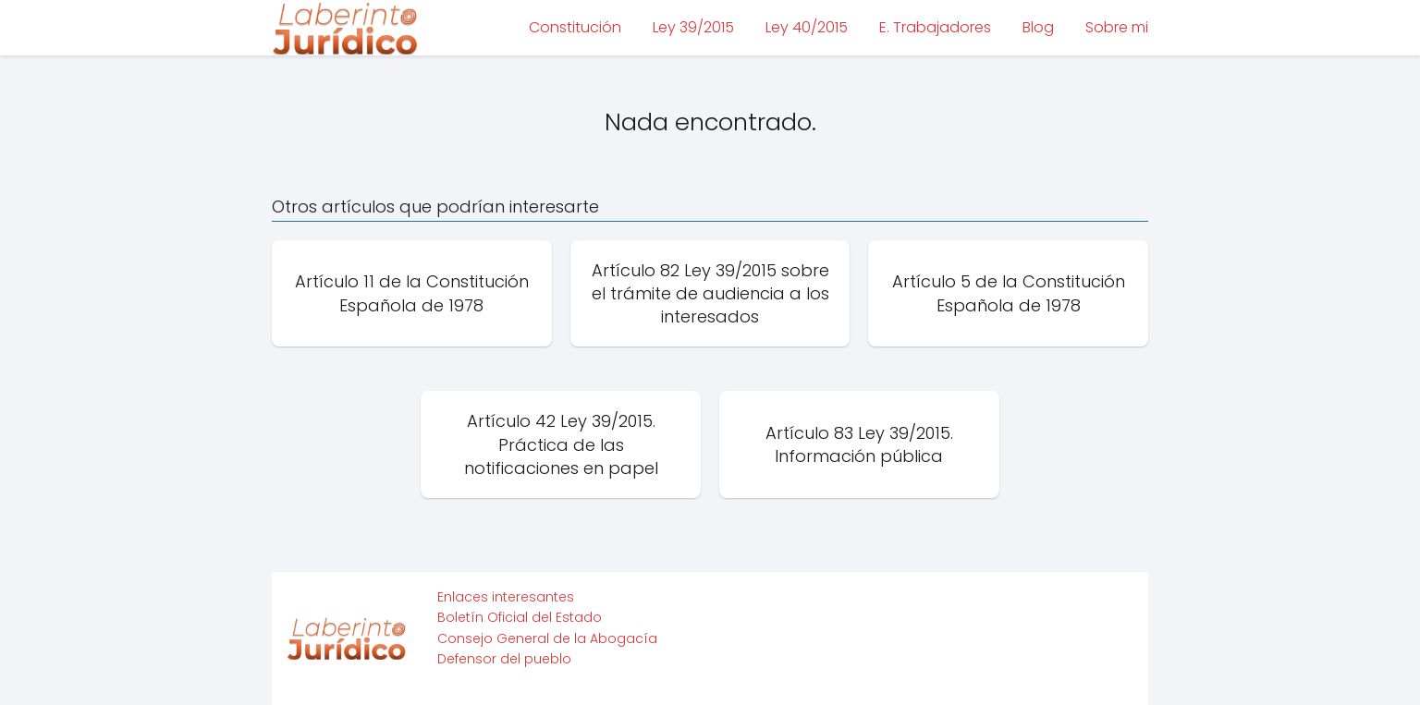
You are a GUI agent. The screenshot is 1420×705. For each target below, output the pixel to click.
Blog (1038, 27)
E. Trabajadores (935, 27)
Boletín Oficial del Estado (519, 617)
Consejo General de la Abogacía (547, 638)
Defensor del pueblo (504, 659)
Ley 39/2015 (693, 27)
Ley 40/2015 (806, 27)
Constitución (575, 27)
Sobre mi (1116, 27)
